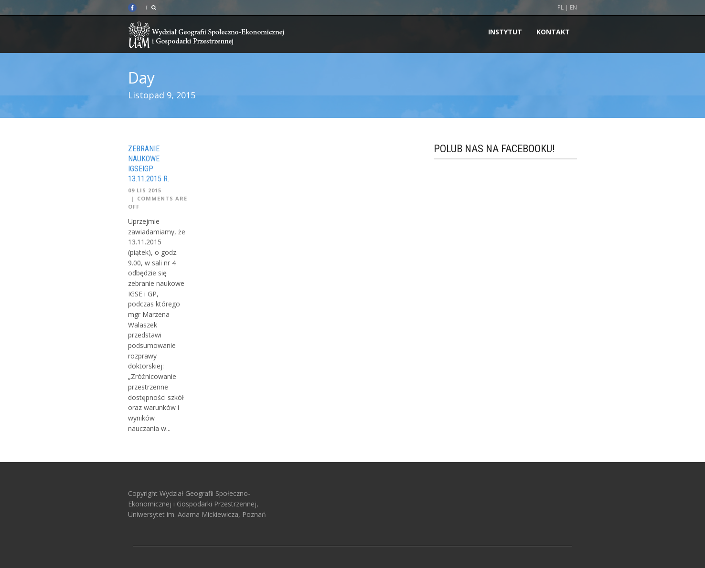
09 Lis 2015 (144, 190)
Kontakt (553, 31)
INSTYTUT (505, 31)
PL (560, 7)
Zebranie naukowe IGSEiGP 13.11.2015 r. (148, 163)
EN (573, 7)
